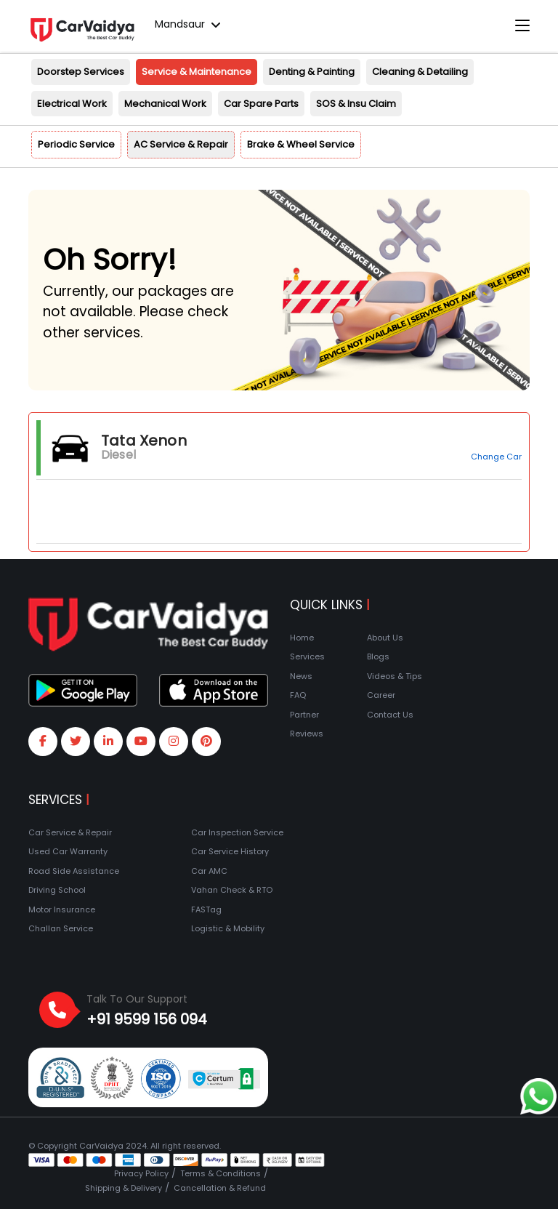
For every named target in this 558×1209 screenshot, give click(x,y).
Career (381, 695)
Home (302, 637)
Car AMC (209, 871)
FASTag (206, 909)
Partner (304, 714)
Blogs (378, 656)
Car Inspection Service (237, 832)
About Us (385, 637)
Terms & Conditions (220, 1173)
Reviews (306, 733)
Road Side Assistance (73, 871)
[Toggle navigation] (522, 26)
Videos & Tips (394, 676)
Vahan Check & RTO (231, 890)
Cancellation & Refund (220, 1188)
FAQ (298, 695)
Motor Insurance (61, 909)
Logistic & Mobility (227, 928)
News (301, 676)
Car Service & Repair (70, 832)
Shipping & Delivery (123, 1188)
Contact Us (390, 714)
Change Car (496, 456)
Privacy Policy (141, 1173)
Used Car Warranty (68, 851)
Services (307, 656)
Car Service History (230, 851)
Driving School (57, 890)
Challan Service (60, 928)
